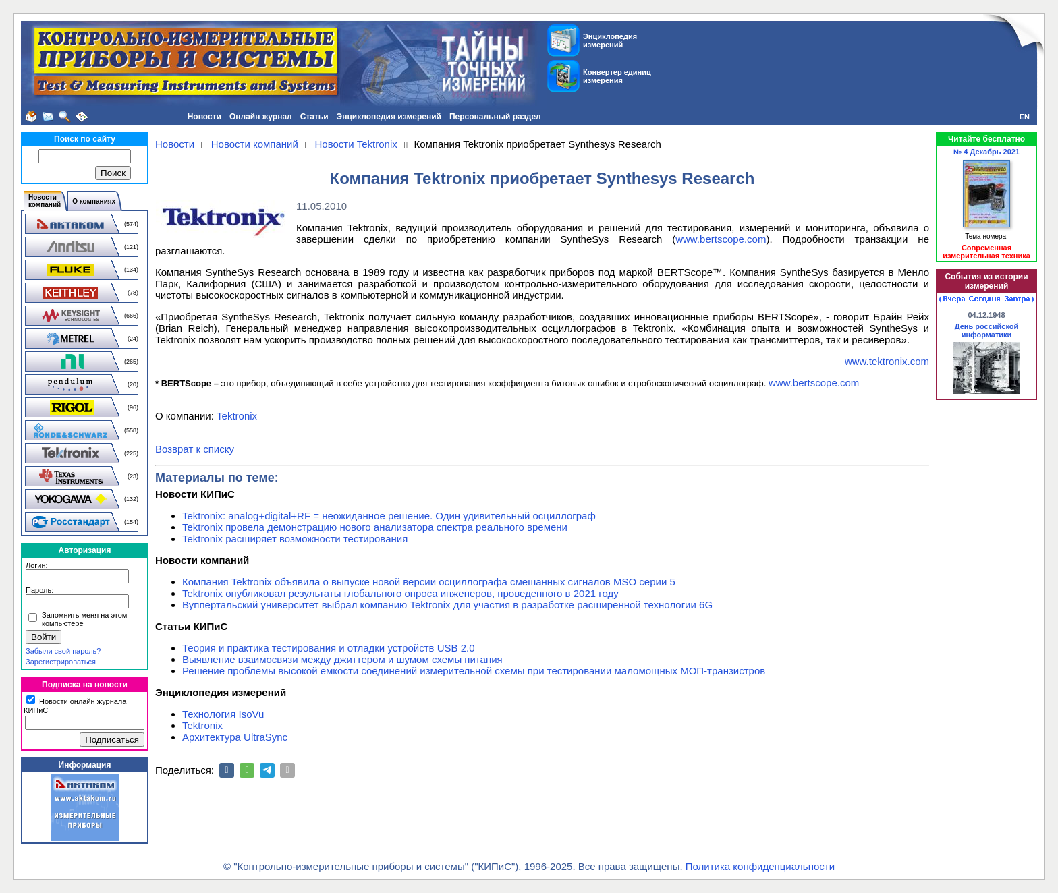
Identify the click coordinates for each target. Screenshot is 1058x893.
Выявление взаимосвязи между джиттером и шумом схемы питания (342, 659)
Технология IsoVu (223, 714)
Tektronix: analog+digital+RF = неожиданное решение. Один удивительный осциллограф (389, 515)
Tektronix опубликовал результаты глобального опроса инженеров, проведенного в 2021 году (400, 593)
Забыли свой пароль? (63, 651)
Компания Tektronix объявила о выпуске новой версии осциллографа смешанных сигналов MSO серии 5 (428, 581)
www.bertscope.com (720, 239)
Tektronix (237, 416)
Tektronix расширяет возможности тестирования (295, 538)
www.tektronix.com (887, 361)
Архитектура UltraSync (234, 737)
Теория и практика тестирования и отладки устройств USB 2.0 (328, 648)
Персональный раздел (495, 116)
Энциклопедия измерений (389, 116)
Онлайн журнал (260, 116)
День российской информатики (987, 330)
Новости (204, 116)
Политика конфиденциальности (760, 866)
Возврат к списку (194, 449)
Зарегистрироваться (61, 662)
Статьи (314, 116)
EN (1025, 117)
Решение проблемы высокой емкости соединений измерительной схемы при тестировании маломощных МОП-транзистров (473, 670)
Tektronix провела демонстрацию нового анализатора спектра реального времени (374, 527)
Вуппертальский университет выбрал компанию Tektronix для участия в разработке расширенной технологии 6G (447, 604)
